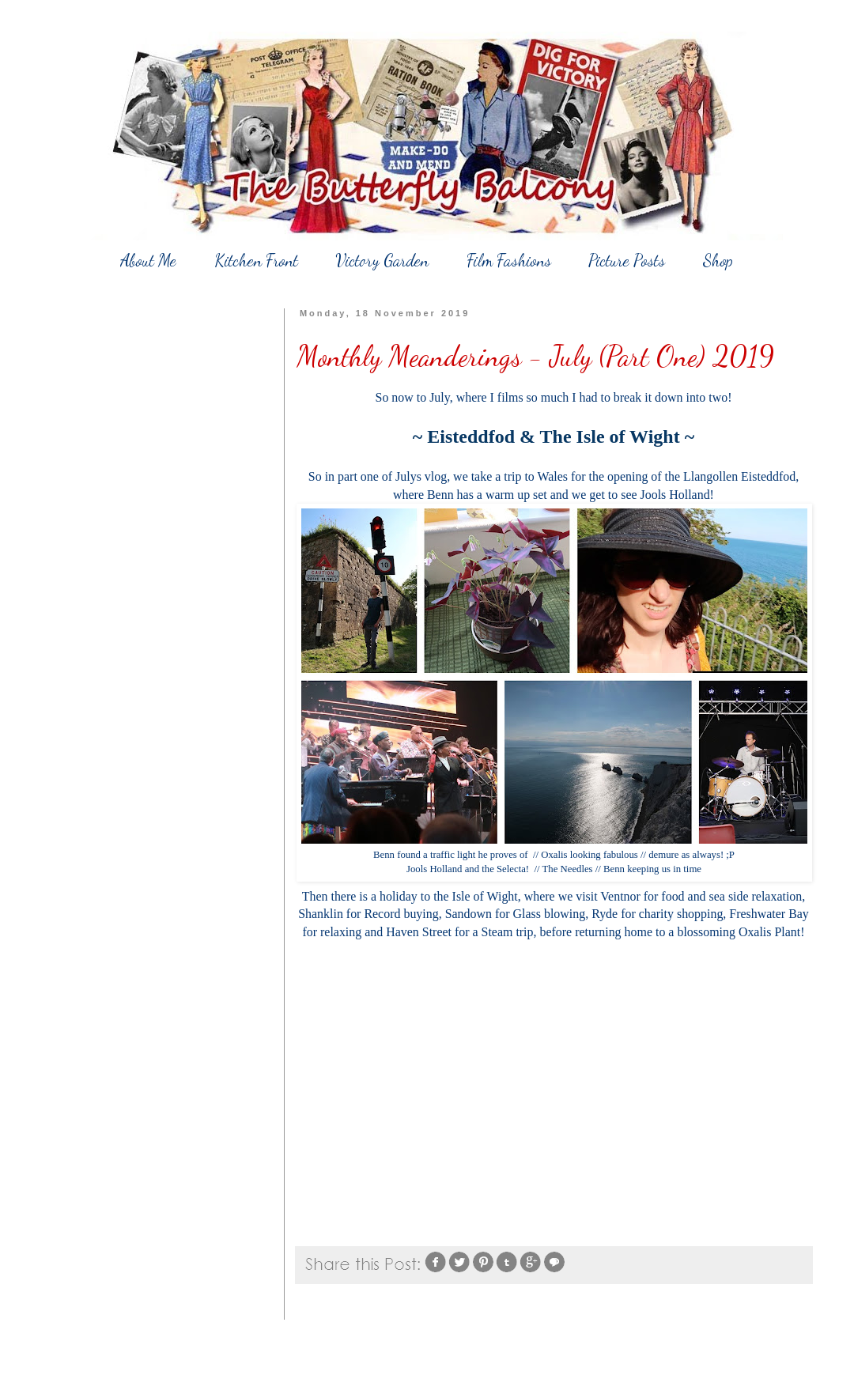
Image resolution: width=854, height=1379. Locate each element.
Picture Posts (626, 260)
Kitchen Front (256, 260)
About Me (148, 260)
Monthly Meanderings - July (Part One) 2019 (535, 356)
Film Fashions (509, 260)
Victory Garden (382, 260)
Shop (718, 260)
